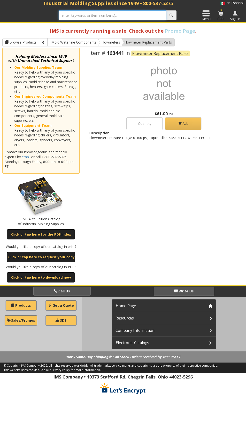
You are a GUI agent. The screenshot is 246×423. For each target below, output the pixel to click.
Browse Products (21, 42)
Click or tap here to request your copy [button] (41, 257)
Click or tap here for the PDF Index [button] (41, 234)
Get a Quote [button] (61, 305)
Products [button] (21, 305)
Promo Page (180, 31)
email (26, 157)
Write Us (184, 291)
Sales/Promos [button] (21, 320)
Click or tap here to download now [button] (41, 277)
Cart (221, 14)
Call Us (62, 291)
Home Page (126, 305)
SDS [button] (61, 320)
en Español (232, 2)
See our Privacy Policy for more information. (70, 370)
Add (183, 123)
